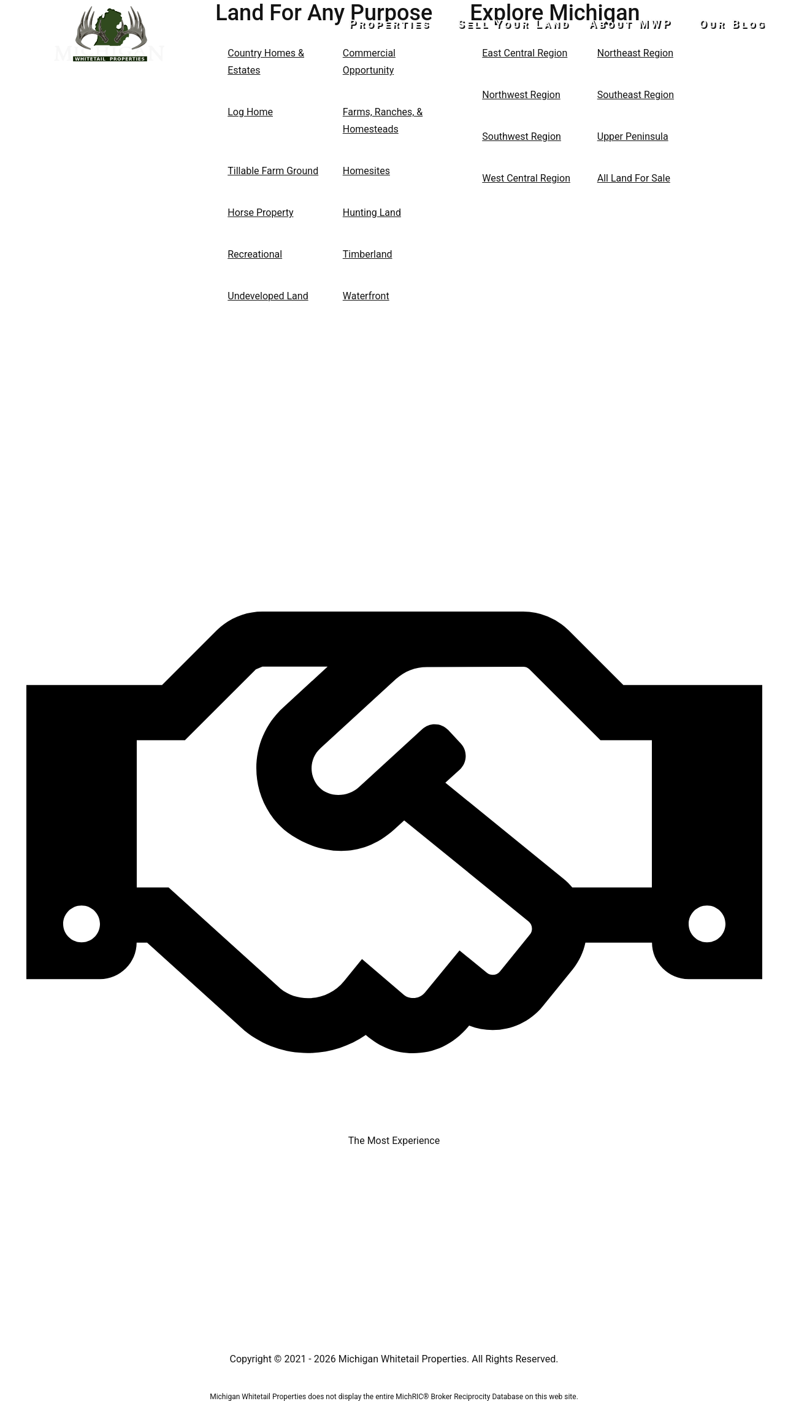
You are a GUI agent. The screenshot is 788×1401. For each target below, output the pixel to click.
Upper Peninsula (632, 136)
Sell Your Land (521, 23)
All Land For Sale (633, 178)
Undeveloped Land (268, 296)
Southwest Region (521, 136)
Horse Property (260, 212)
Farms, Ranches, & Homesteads (383, 120)
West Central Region (526, 178)
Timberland (367, 254)
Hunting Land (372, 212)
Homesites (366, 171)
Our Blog (733, 23)
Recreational (255, 254)
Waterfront (366, 296)
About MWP (639, 23)
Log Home (250, 112)
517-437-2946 (109, 83)
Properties (406, 23)
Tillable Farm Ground (273, 171)
